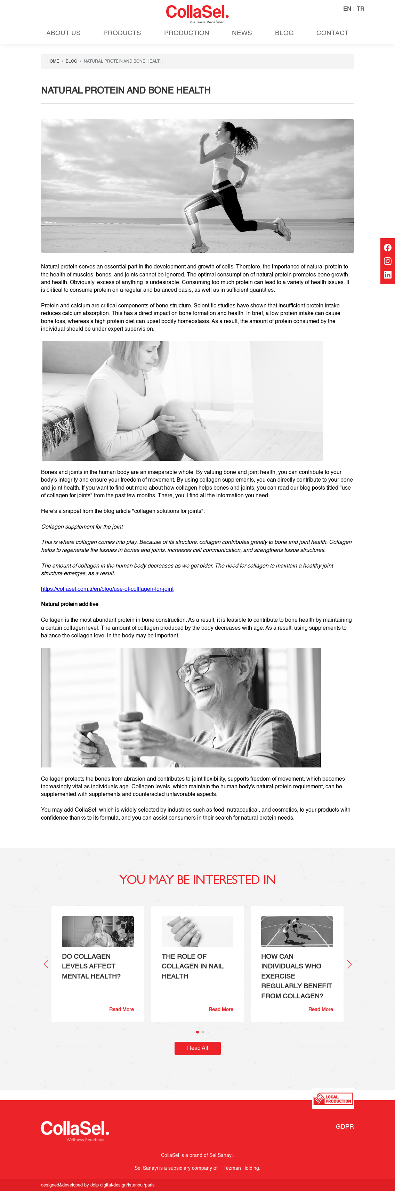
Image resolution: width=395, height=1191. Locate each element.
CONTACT (332, 33)
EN (347, 9)
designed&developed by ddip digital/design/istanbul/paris (98, 1185)
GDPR (345, 1127)
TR (360, 9)
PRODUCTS (122, 33)
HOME (53, 61)
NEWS (242, 33)
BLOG (284, 33)
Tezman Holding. (240, 1168)
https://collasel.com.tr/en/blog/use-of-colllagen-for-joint (107, 589)
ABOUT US (63, 33)
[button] (349, 964)
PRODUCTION (186, 33)
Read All (197, 1048)
